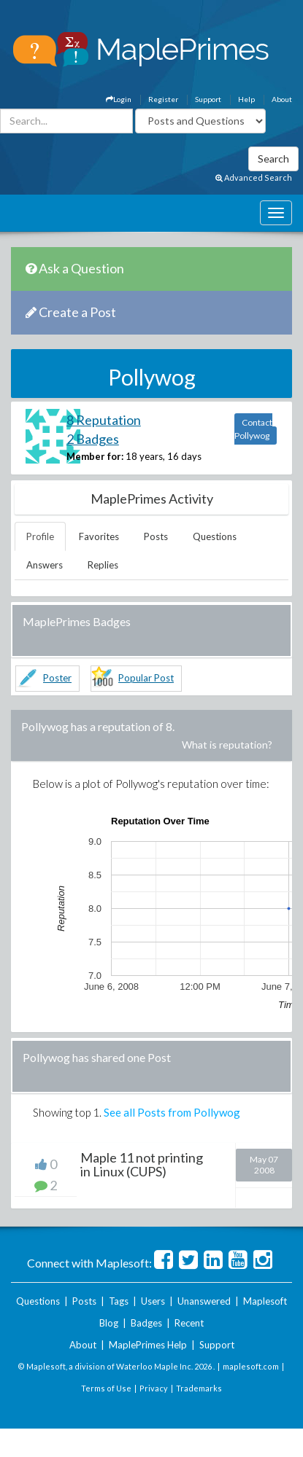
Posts (156, 536)
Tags (119, 1301)
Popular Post (146, 678)
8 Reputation (103, 420)
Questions (215, 536)
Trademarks (199, 1388)
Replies (103, 565)
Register (163, 99)
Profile (40, 536)
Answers (44, 565)
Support (208, 99)
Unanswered (204, 1301)
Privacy (153, 1388)
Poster (57, 678)
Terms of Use (106, 1388)
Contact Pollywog (253, 429)
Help (246, 99)
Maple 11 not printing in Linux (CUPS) (141, 1164)
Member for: (94, 456)
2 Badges (92, 439)
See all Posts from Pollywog (172, 1112)
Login (118, 99)
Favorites (99, 536)
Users (153, 1301)
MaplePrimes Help (148, 1345)
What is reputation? (227, 744)
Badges (146, 1323)
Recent (189, 1323)
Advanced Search (253, 177)
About (282, 99)
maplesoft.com (251, 1366)
